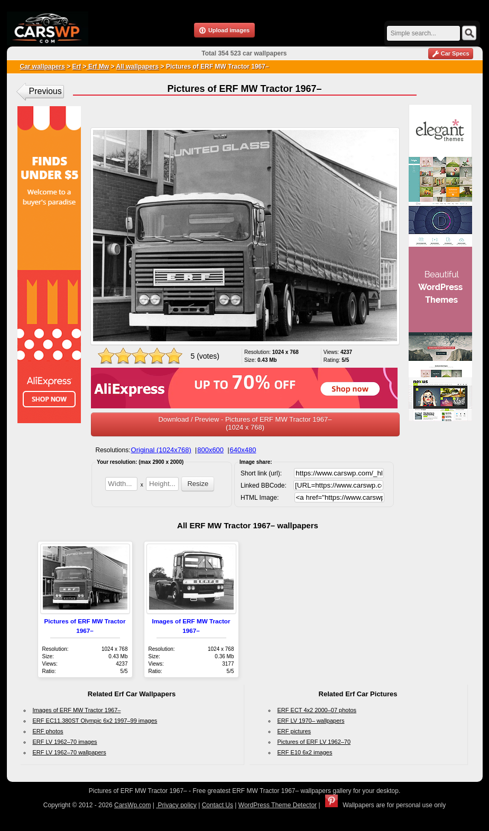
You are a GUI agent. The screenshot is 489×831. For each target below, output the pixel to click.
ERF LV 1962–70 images (65, 742)
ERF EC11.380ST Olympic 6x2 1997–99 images (95, 720)
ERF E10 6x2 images (305, 752)
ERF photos (48, 731)
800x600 (210, 450)
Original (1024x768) (161, 450)
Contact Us (217, 805)
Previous (45, 91)
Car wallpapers (42, 66)
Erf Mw (98, 66)
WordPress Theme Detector (277, 805)
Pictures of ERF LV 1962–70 (314, 742)
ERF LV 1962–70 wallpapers (69, 752)
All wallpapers (137, 66)
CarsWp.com (132, 805)
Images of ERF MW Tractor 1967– (77, 710)
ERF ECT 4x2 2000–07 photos (317, 710)
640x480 (243, 450)
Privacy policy (176, 805)
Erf (76, 66)
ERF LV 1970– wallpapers (311, 720)
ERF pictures (294, 731)
